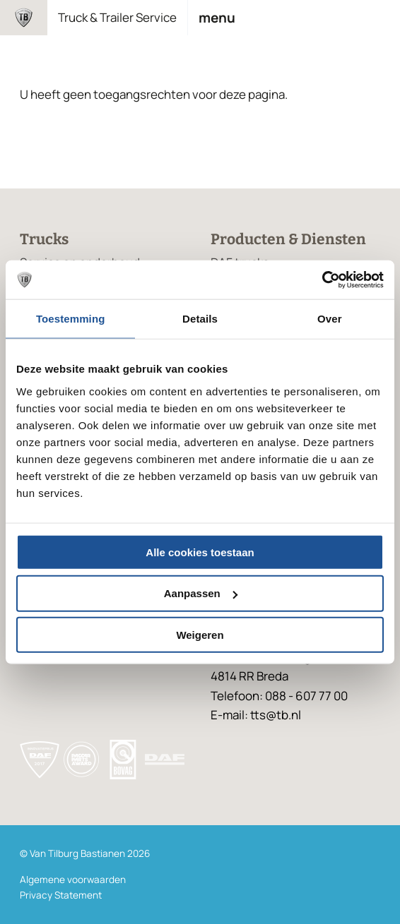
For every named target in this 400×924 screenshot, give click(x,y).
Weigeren (199, 635)
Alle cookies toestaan (200, 552)
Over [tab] (329, 319)
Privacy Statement (61, 895)
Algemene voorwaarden (73, 879)
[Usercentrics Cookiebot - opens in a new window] (322, 279)
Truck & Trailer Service (117, 17)
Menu (217, 17)
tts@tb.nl (275, 715)
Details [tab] (200, 319)
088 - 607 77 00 (306, 696)
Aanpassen (200, 593)
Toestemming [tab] (70, 319)
